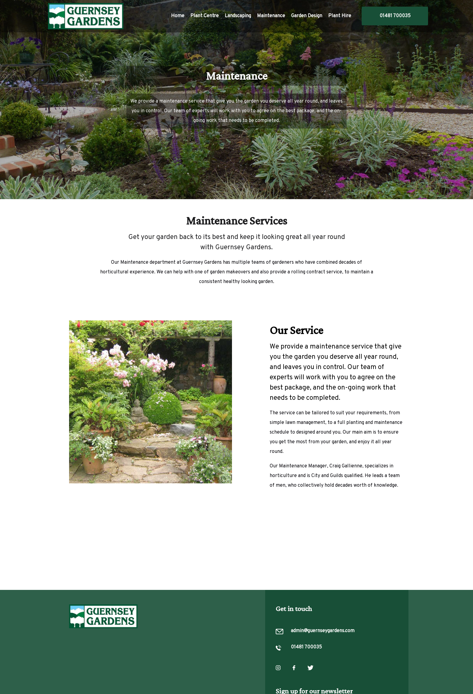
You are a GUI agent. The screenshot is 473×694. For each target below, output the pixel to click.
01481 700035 (395, 16)
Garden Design (306, 16)
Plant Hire (339, 16)
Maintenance (271, 16)
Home (177, 16)
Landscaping (238, 16)
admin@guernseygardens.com (322, 631)
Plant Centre (204, 16)
